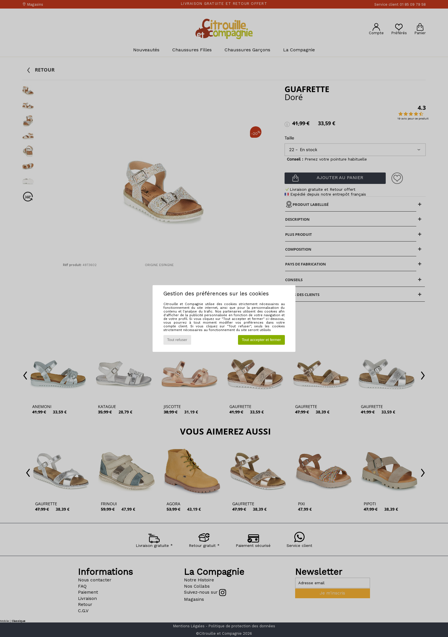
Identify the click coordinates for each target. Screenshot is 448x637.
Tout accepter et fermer (261, 340)
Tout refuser (177, 340)
